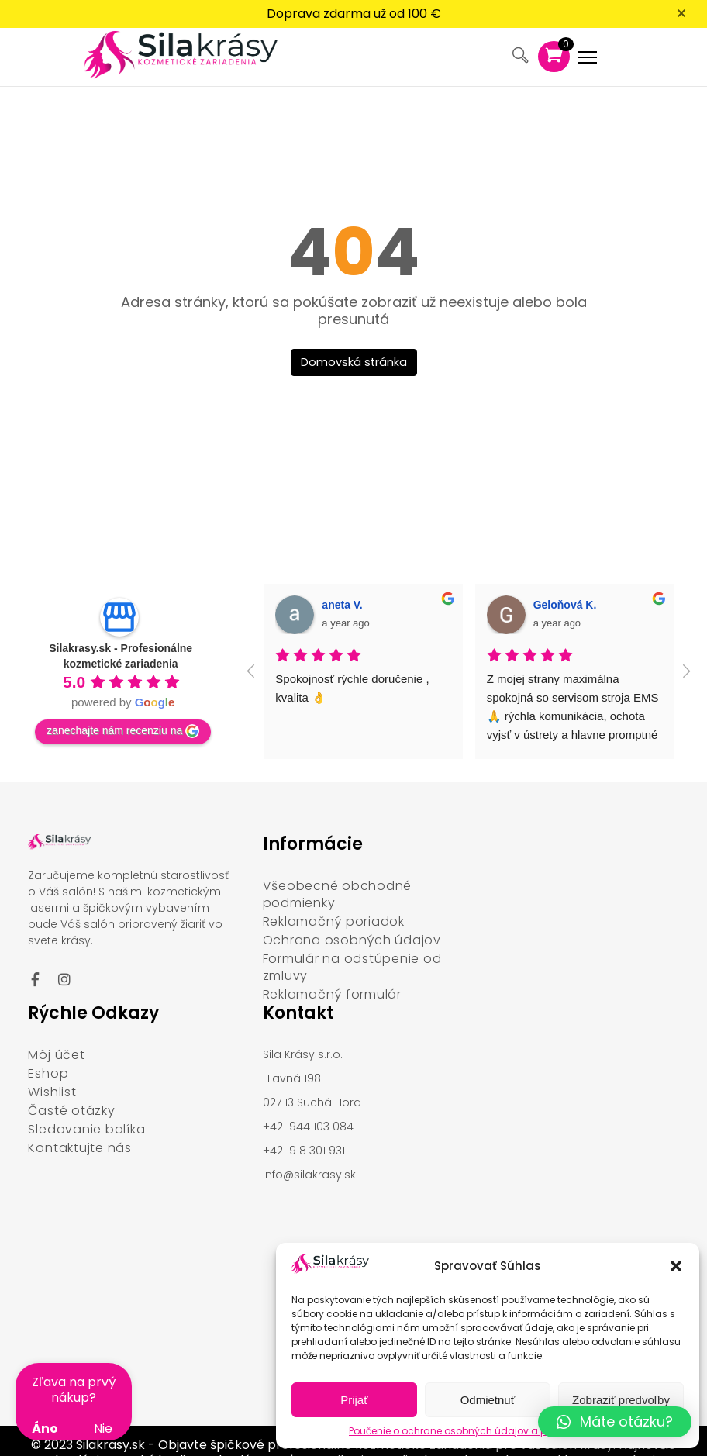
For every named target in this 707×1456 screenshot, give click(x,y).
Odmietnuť (488, 1399)
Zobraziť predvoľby (621, 1399)
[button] (676, 1266)
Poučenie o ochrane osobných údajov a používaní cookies (487, 1431)
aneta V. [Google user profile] (342, 580)
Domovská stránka (354, 338)
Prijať (354, 1399)
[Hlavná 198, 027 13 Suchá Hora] (132, 1255)
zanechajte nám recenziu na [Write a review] (123, 708)
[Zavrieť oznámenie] (683, 16)
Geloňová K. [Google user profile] (565, 580)
